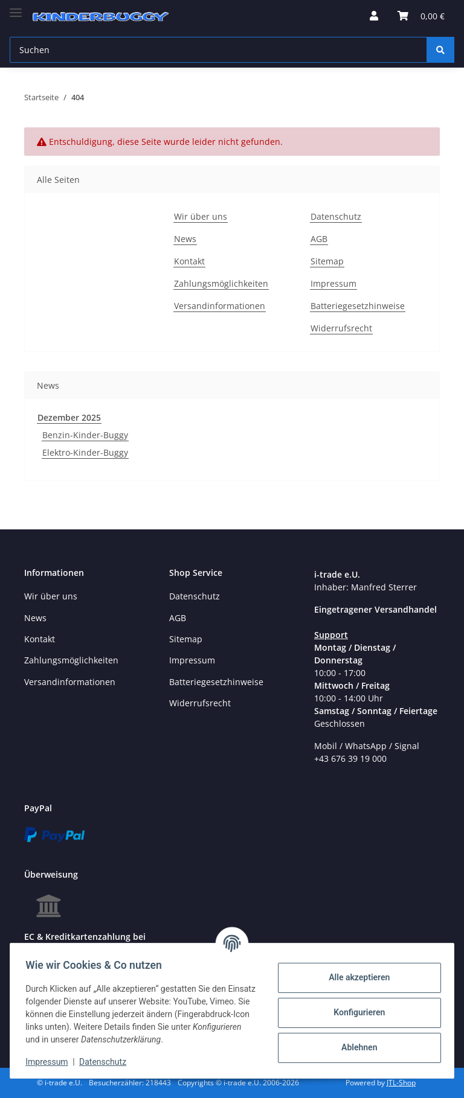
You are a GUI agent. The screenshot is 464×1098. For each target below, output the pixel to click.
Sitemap (327, 261)
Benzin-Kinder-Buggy (85, 435)
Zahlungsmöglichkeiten (221, 283)
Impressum (333, 283)
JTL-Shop (401, 1082)
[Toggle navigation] (16, 7)
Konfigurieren (355, 1012)
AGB (319, 238)
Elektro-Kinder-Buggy (85, 452)
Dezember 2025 (69, 417)
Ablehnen (355, 1047)
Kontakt (189, 261)
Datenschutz (336, 216)
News (185, 238)
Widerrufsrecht (341, 328)
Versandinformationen (219, 305)
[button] (374, 16)
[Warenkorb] (421, 16)
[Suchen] (218, 50)
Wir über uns (200, 216)
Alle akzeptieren (354, 977)
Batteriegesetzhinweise (358, 305)
